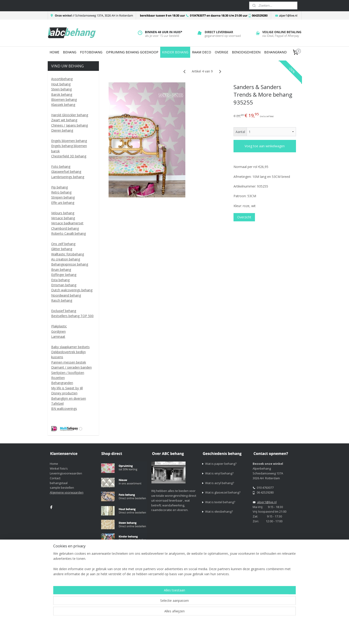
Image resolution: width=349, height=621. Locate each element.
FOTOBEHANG (91, 52)
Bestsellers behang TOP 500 (72, 316)
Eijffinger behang (63, 274)
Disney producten (64, 393)
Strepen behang (63, 197)
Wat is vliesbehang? (219, 511)
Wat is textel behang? (220, 502)
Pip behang (59, 187)
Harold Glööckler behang (69, 115)
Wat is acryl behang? (219, 483)
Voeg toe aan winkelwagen (265, 146)
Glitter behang (61, 249)
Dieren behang (62, 130)
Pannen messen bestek (68, 362)
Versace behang (63, 218)
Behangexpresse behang (69, 264)
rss (210, 575)
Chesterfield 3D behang (68, 156)
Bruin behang (61, 269)
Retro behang (61, 192)
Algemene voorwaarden (66, 492)
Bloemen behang (64, 99)
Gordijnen (58, 331)
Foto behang (60, 166)
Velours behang (62, 213)
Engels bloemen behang (69, 141)
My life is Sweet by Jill (67, 388)
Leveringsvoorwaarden (66, 473)
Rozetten (58, 377)
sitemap (200, 575)
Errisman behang (63, 285)
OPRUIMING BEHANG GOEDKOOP (132, 52)
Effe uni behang (62, 202)
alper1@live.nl (267, 502)
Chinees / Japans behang (69, 125)
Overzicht (244, 217)
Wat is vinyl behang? (219, 473)
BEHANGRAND (275, 52)
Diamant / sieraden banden (71, 367)
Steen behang (61, 89)
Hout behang (61, 84)
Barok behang (61, 94)
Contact (55, 478)
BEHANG (69, 52)
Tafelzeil (57, 403)
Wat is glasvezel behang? (222, 492)
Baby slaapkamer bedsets (70, 347)
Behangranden (62, 383)
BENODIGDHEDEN (246, 52)
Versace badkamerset (67, 223)
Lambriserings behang (67, 177)
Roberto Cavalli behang (68, 233)
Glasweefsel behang (66, 171)
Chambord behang (65, 228)
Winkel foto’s (59, 468)
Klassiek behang (63, 104)
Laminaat (58, 336)
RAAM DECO (201, 52)
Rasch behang (61, 300)
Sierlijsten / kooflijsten (67, 372)
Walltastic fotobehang (67, 254)
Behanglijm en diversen (68, 398)
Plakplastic (59, 326)
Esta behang (60, 280)
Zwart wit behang (64, 120)
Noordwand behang (66, 295)
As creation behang (65, 259)
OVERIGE (221, 52)
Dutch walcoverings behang (71, 290)
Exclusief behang (63, 311)
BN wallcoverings (64, 408)
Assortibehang (62, 79)
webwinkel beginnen (227, 575)
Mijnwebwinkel (267, 575)
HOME (54, 52)
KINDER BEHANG (175, 52)
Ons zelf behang (63, 244)
